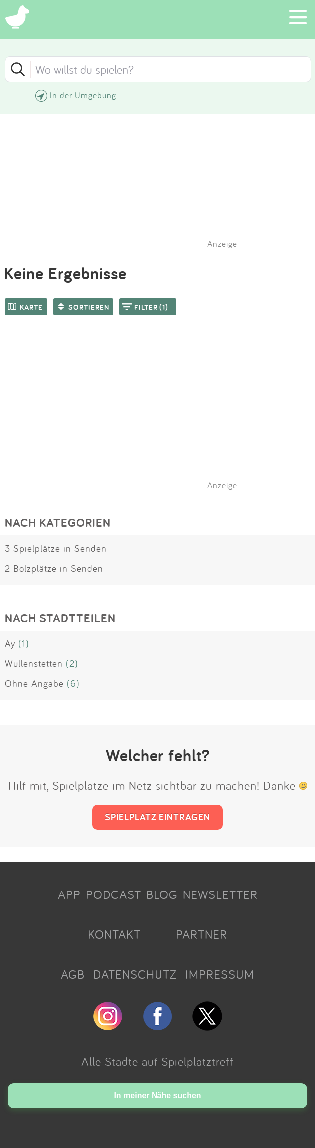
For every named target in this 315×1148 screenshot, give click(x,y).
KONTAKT (114, 934)
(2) (72, 663)
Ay (10, 643)
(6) (73, 683)
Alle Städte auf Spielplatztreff (157, 1061)
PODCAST (113, 894)
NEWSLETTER (220, 894)
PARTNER (201, 934)
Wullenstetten (34, 663)
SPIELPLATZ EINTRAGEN (157, 816)
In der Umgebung (83, 95)
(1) (23, 643)
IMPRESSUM (219, 974)
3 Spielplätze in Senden (56, 548)
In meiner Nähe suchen (157, 1095)
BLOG (162, 894)
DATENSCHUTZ (135, 974)
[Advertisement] (162, 415)
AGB (73, 974)
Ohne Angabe (34, 683)
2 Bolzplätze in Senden (54, 568)
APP (69, 894)
